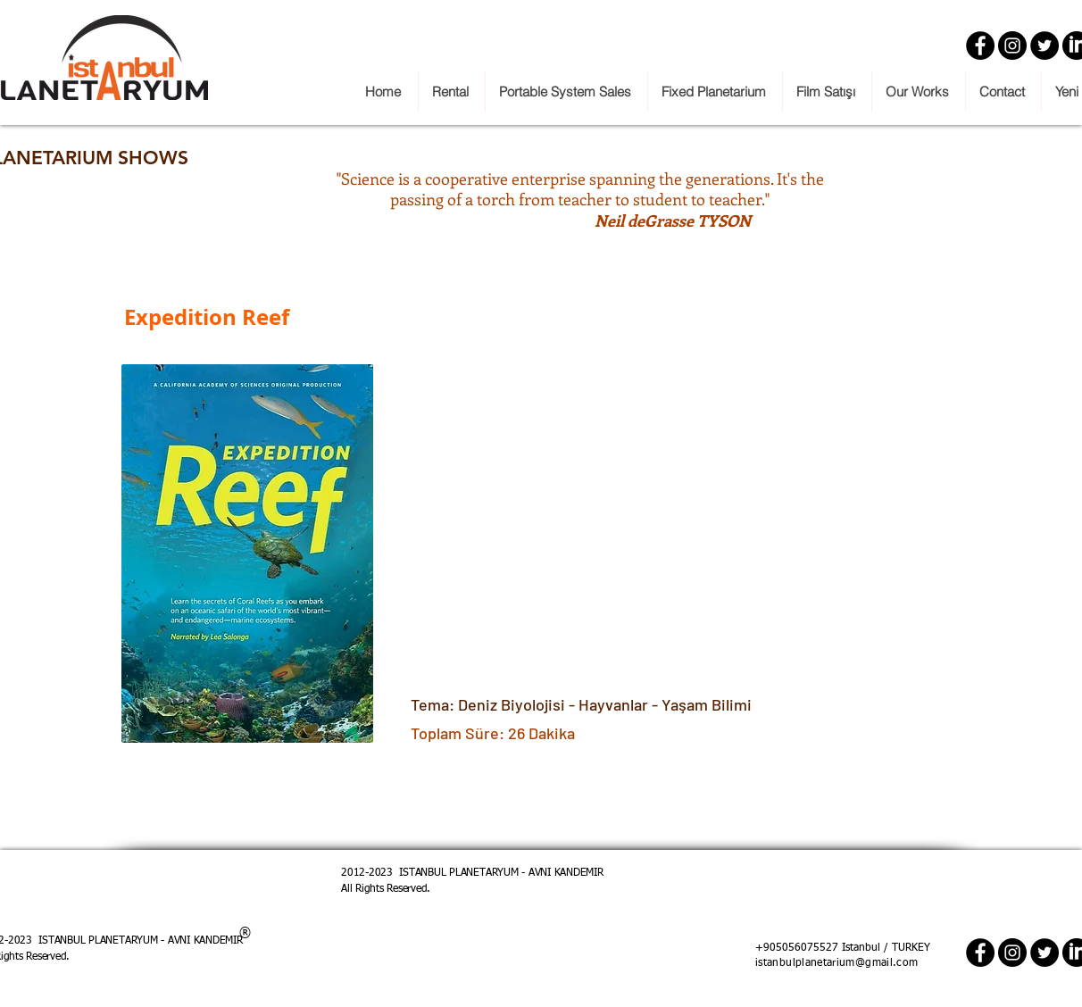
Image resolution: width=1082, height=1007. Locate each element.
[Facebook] (980, 45)
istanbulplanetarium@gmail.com (836, 963)
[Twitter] (1044, 45)
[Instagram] (1012, 45)
